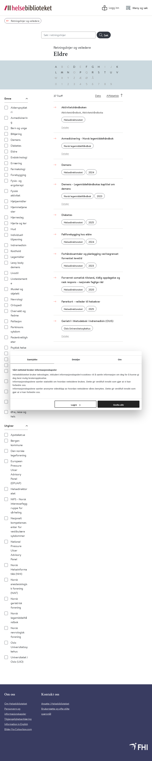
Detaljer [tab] (76, 359)
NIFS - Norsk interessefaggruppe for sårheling (19, 505)
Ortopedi (16, 305)
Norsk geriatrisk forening (16, 603)
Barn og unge (19, 128)
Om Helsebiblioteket (15, 703)
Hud (13, 229)
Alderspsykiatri (19, 110)
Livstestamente (19, 281)
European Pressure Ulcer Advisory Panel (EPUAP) (16, 472)
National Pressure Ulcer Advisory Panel (16, 550)
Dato (98, 95)
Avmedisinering (19, 120)
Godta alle (118, 404)
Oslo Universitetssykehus (19, 647)
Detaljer (65, 127)
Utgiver (9, 426)
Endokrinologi (19, 157)
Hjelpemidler (18, 201)
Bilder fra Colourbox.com (18, 729)
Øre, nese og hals (18, 414)
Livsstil (15, 273)
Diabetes (16, 145)
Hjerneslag (17, 217)
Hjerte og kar (19, 223)
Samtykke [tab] (32, 359)
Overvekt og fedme (18, 313)
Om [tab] (120, 359)
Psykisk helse (18, 347)
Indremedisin (18, 245)
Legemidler (17, 257)
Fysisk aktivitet (15, 193)
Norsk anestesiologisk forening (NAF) (19, 586)
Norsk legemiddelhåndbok (19, 617)
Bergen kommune (17, 443)
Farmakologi (18, 169)
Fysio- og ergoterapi (17, 183)
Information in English (16, 724)
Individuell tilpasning (17, 237)
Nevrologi (16, 299)
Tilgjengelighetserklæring (18, 719)
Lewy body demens (17, 265)
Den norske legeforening (18, 453)
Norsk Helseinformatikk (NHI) (19, 569)
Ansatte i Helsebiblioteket (55, 703)
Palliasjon (16, 321)
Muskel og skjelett (17, 291)
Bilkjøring (16, 134)
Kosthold (16, 251)
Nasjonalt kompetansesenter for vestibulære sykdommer (18, 527)
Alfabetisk (112, 95)
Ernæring (16, 163)
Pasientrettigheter (19, 339)
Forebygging (18, 175)
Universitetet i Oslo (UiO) (19, 659)
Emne (7, 98)
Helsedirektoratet (19, 491)
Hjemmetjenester (19, 209)
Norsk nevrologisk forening (17, 632)
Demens (16, 140)
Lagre (75, 404)
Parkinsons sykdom (17, 329)
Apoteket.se (18, 435)
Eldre (14, 151)
